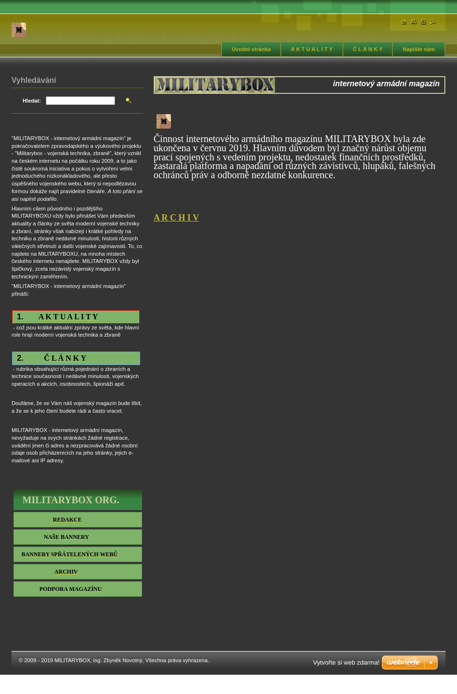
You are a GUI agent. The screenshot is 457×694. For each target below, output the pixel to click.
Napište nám (419, 49)
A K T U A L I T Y (312, 49)
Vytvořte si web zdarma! (346, 662)
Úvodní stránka (251, 49)
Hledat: (32, 101)
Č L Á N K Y (368, 49)
